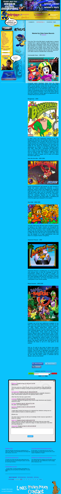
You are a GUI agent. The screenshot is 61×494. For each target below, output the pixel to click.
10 (37, 479)
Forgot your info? (5, 55)
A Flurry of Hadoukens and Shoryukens (54, 15)
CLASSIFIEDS (5, 38)
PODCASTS (4, 43)
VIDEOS (3, 35)
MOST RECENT (13, 477)
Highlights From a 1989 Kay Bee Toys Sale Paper (41, 457)
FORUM (3, 44)
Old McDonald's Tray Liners (11, 466)
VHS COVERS (5, 39)
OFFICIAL (36, 477)
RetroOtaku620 (15, 391)
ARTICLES (4, 34)
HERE (4, 48)
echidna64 (14, 399)
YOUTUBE (4, 33)
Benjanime (44, 34)
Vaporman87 (15, 426)
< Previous (17, 479)
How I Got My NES (25, 14)
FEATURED (30, 477)
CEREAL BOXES (5, 40)
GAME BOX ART (5, 41)
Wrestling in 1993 (9, 448)
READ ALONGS (5, 42)
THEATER (4, 37)
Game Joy (14, 420)
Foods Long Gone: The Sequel (39, 15)
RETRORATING (22, 477)
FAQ (3, 45)
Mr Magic (14, 403)
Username (5, 49)
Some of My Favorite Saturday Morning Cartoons (41, 448)
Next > (40, 479)
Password (5, 52)
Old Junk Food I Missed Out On (11, 457)
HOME (3, 32)
